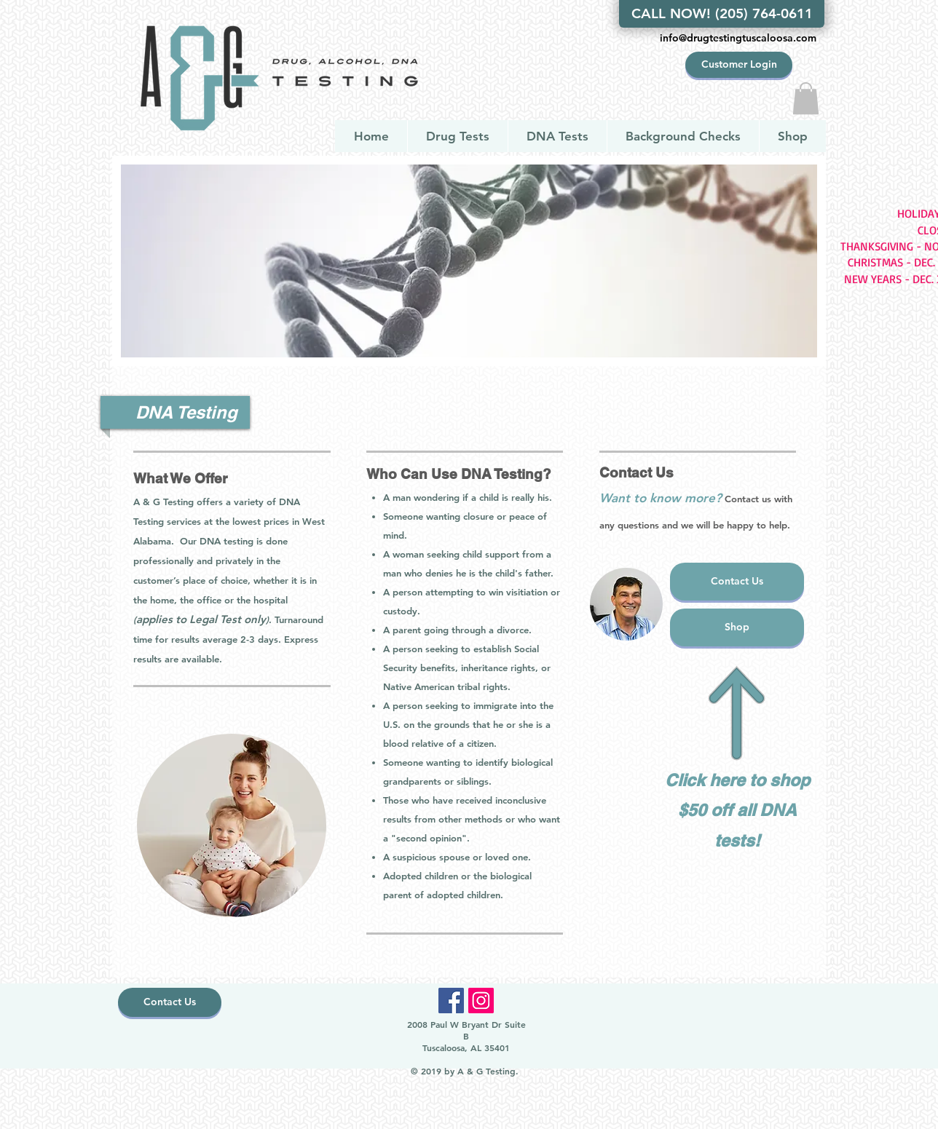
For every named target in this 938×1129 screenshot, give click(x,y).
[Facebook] (451, 1000)
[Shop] (737, 627)
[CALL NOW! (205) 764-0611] (721, 14)
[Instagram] (481, 1000)
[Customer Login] (738, 65)
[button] (805, 98)
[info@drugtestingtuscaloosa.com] (738, 38)
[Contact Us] (737, 582)
